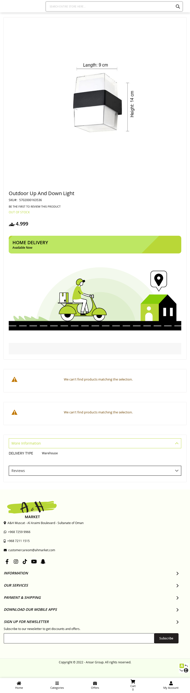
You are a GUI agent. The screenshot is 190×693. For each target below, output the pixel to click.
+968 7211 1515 (17, 541)
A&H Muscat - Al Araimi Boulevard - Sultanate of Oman (44, 523)
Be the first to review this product (35, 206)
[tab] (95, 444)
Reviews (18, 470)
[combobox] (114, 6)
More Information (26, 443)
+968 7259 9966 (17, 532)
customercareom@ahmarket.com (29, 550)
